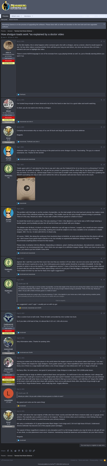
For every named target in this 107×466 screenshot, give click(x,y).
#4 (104, 147)
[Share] (101, 41)
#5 (104, 164)
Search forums (13, 19)
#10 (104, 338)
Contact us (74, 460)
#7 (104, 258)
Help (101, 460)
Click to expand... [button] (61, 300)
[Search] (101, 16)
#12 (104, 389)
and (26, 121)
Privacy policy (94, 460)
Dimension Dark (7, 460)
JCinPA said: (22, 283)
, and (30, 141)
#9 (104, 313)
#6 (104, 208)
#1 (104, 41)
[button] (21, 16)
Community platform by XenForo (53, 464)
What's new (15, 16)
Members (27, 16)
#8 (104, 279)
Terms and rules (83, 460)
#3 (104, 127)
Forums (5, 16)
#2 (104, 100)
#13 (104, 411)
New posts (4, 19)
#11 (104, 358)
